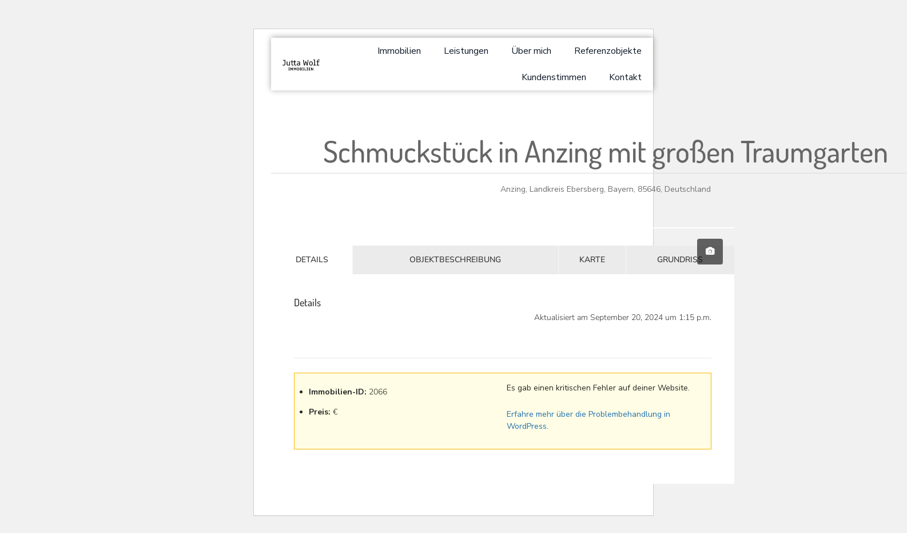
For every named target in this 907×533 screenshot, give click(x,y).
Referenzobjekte (608, 51)
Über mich (531, 51)
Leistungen (466, 51)
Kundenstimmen (554, 77)
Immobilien (399, 51)
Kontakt (625, 77)
